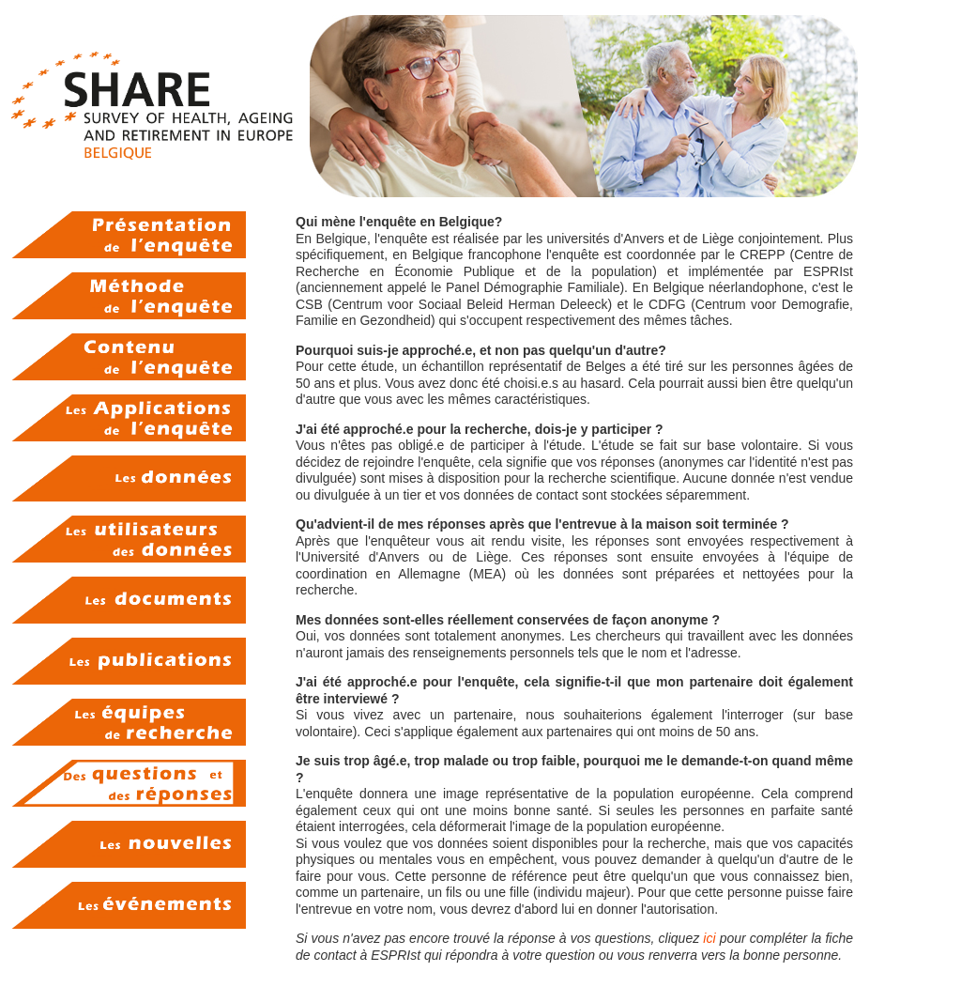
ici (709, 938)
